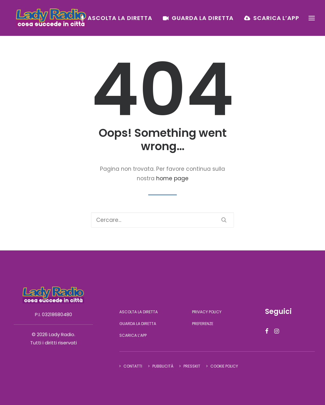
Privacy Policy (207, 312)
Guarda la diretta (203, 21)
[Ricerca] (162, 220)
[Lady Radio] (57, 21)
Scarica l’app (276, 21)
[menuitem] (119, 21)
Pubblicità (162, 366)
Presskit (191, 366)
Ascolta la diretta (120, 21)
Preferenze (202, 323)
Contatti (132, 366)
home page (172, 178)
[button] (224, 220)
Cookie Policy (224, 366)
